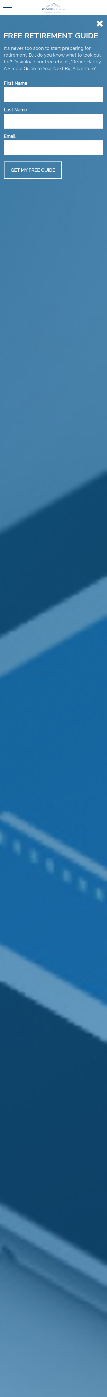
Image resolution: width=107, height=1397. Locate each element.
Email (9, 136)
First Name (15, 83)
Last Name (15, 109)
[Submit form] (33, 170)
